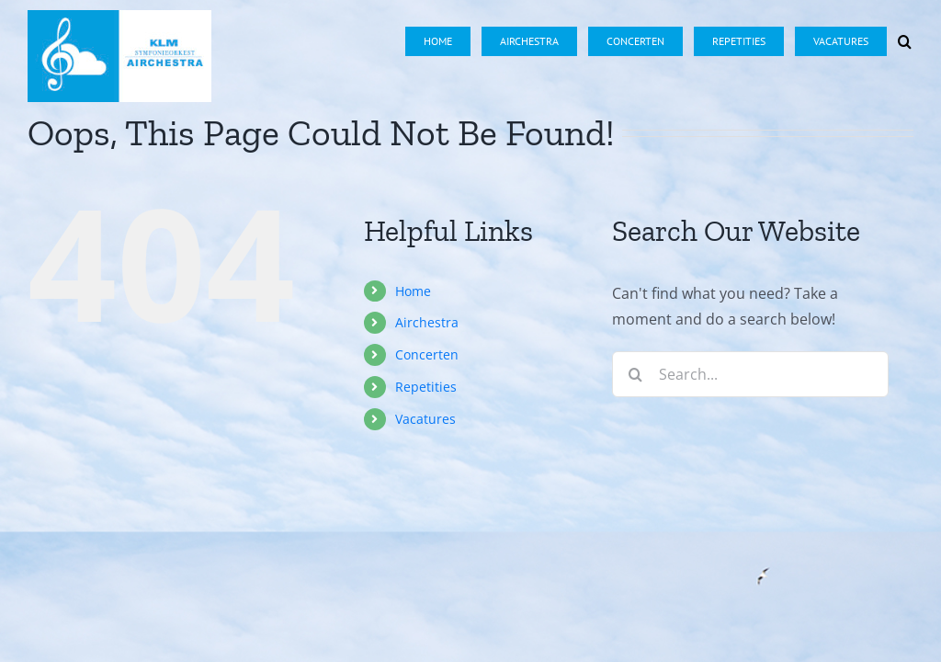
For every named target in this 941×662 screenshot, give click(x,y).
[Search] (635, 374)
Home (413, 291)
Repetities (426, 386)
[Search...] (750, 374)
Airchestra (427, 322)
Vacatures (425, 419)
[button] (905, 29)
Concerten (427, 354)
